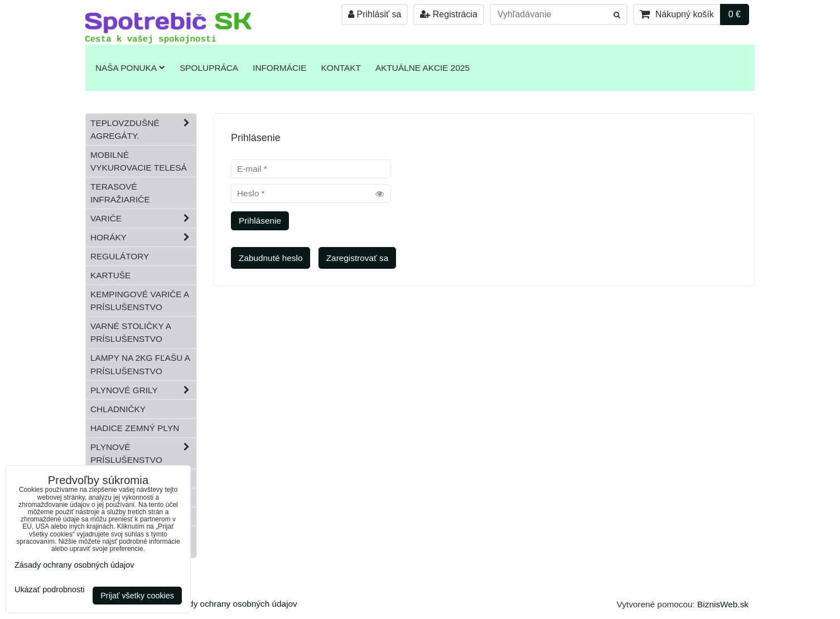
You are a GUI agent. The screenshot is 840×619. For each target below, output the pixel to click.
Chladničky (118, 409)
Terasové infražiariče (120, 193)
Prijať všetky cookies (137, 595)
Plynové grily (143, 390)
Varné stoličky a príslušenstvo (130, 332)
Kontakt (341, 67)
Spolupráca (209, 67)
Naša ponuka (130, 67)
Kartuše (110, 275)
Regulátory (119, 256)
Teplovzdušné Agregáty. (143, 129)
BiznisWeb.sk (723, 604)
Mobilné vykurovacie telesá (138, 161)
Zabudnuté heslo (270, 258)
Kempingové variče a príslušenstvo (139, 300)
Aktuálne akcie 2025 (422, 67)
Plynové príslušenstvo (143, 453)
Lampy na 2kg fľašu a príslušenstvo (140, 364)
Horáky (143, 237)
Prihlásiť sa (374, 14)
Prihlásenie (260, 220)
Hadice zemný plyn (134, 428)
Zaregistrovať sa (357, 258)
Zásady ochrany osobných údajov (233, 603)
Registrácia (448, 14)
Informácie (279, 67)
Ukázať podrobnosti (49, 590)
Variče (143, 218)
